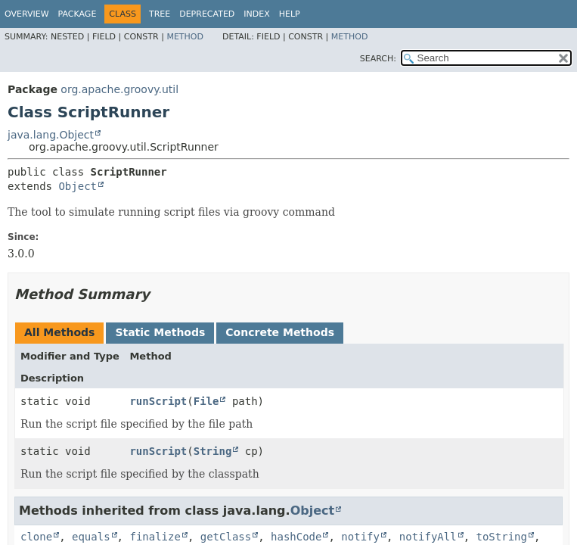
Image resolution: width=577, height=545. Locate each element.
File (206, 401)
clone (36, 537)
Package (77, 14)
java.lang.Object (51, 135)
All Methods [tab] (59, 332)
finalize (154, 537)
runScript (158, 401)
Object (77, 186)
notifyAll (428, 537)
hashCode (296, 537)
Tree (159, 14)
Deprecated (206, 14)
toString (501, 537)
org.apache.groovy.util (119, 89)
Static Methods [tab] (160, 332)
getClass (225, 537)
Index (256, 14)
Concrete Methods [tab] (279, 332)
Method (184, 37)
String (213, 451)
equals (91, 537)
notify (360, 537)
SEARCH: (378, 59)
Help (289, 14)
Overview (27, 14)
